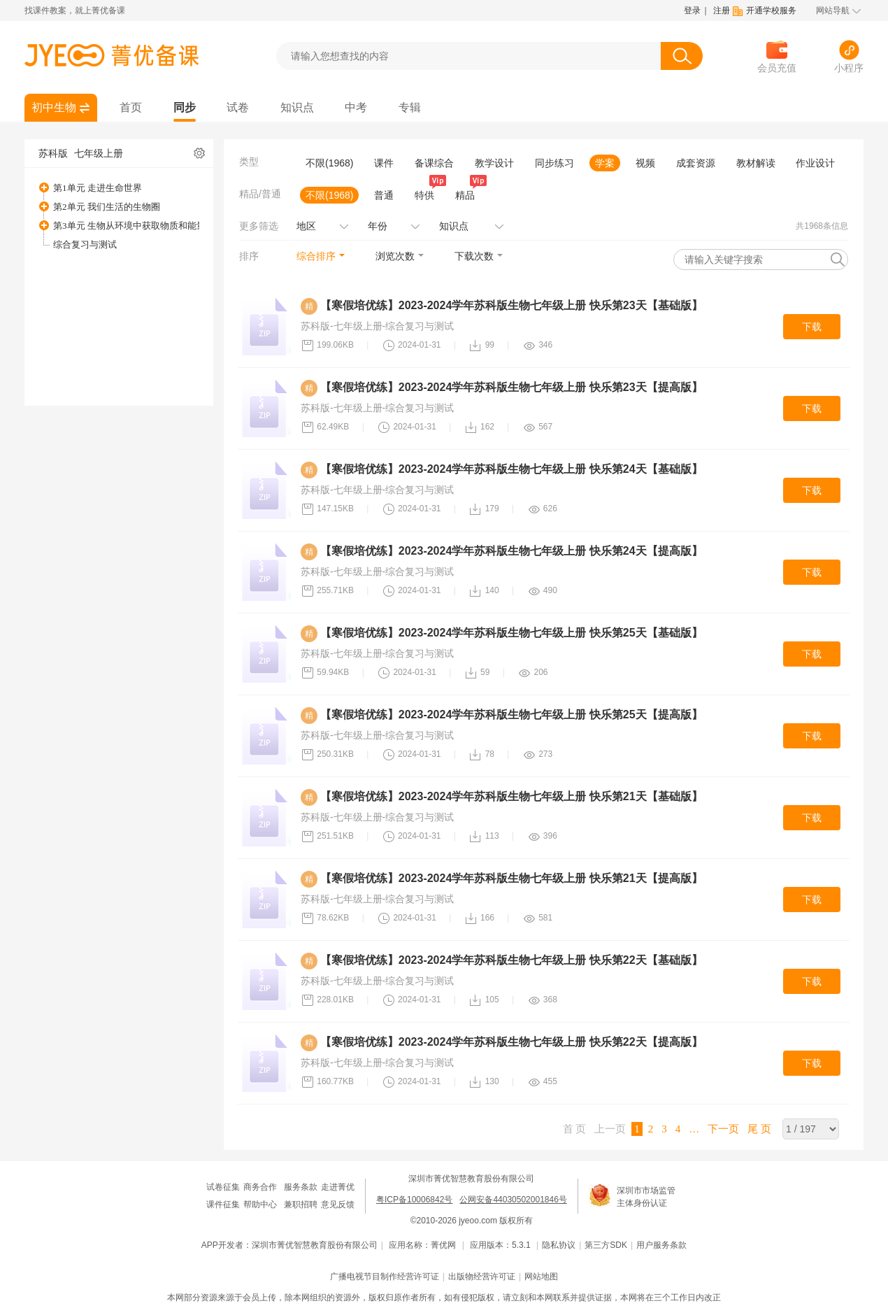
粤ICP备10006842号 (414, 1199)
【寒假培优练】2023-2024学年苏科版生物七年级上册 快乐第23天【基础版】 (511, 305)
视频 (645, 163)
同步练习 (554, 163)
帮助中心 (260, 1204)
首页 (131, 107)
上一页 (610, 1129)
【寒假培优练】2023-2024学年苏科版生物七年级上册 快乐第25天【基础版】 (511, 633)
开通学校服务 (771, 10)
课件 (384, 163)
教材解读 (755, 163)
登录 (692, 10)
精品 (467, 194)
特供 (427, 194)
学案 (605, 163)
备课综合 (434, 163)
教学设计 (494, 163)
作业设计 (815, 163)
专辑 (410, 107)
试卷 (238, 107)
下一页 (723, 1129)
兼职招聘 (300, 1204)
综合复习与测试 (85, 244)
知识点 (297, 107)
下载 (812, 326)
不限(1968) (329, 163)
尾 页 (759, 1129)
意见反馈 (338, 1204)
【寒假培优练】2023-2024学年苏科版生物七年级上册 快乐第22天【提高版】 (511, 1042)
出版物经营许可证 (481, 1276)
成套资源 (695, 163)
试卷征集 (223, 1187)
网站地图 (541, 1276)
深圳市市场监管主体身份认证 (646, 1197)
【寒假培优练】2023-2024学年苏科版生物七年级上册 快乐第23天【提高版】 (511, 387)
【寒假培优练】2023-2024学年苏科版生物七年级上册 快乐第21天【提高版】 (511, 878)
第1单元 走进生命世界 (97, 188)
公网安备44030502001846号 (512, 1199)
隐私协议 (558, 1245)
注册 (721, 10)
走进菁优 (338, 1187)
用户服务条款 (661, 1245)
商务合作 (260, 1187)
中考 (356, 107)
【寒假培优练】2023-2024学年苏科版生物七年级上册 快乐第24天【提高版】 (511, 551)
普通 (384, 195)
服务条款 (300, 1187)
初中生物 (53, 107)
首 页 (575, 1129)
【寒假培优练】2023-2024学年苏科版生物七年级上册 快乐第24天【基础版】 (511, 469)
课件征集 (223, 1204)
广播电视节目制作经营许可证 (384, 1276)
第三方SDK (606, 1245)
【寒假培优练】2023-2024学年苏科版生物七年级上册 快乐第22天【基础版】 (511, 960)
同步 (184, 107)
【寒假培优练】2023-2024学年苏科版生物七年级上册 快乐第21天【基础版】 (511, 796)
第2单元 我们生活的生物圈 (106, 206)
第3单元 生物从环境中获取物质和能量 (129, 225)
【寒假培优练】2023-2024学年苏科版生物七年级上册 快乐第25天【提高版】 (511, 714)
